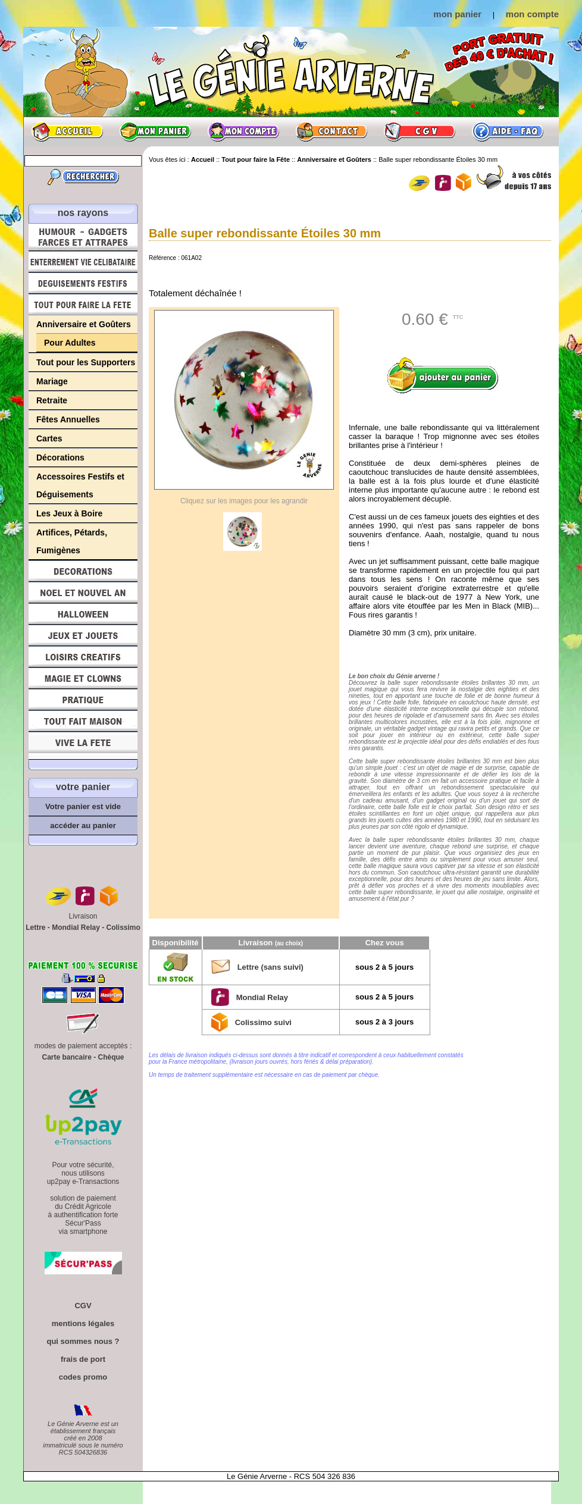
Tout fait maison (83, 721)
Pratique (83, 700)
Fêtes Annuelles (68, 419)
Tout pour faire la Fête (83, 304)
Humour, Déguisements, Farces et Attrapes (83, 237)
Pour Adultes (70, 342)
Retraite (51, 400)
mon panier (457, 14)
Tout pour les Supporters (85, 362)
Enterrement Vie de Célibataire (83, 262)
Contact (331, 131)
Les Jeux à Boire (69, 513)
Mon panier (155, 131)
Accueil (67, 131)
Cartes (49, 438)
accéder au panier (83, 825)
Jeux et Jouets (83, 635)
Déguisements (83, 283)
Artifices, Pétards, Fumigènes (71, 541)
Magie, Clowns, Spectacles (83, 678)
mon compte (532, 14)
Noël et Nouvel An (83, 592)
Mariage (52, 381)
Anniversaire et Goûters (83, 324)
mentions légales (83, 1323)
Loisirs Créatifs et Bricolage (83, 657)
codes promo (83, 1377)
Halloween (83, 614)
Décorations (60, 457)
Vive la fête (83, 745)
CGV (419, 131)
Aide (507, 131)
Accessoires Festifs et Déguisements (80, 485)
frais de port (83, 1359)
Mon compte (243, 131)
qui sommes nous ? (82, 1341)
